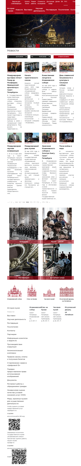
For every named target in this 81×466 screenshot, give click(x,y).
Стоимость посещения (41, 2)
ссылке (10, 413)
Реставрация (51, 10)
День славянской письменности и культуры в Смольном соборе (66, 80)
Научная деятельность (39, 10)
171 (34, 202)
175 (43, 202)
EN (62, 1)
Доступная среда (50, 2)
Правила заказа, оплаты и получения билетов (17, 358)
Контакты (74, 10)
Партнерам (11, 334)
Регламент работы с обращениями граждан (17, 385)
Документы (12, 380)
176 (47, 202)
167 (20, 202)
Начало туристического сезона (31, 78)
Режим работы (33, 2)
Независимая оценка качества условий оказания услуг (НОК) (16, 393)
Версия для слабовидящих (16, 2)
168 (23, 202)
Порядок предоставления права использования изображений (16, 373)
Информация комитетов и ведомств (17, 339)
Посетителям (63, 10)
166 (16, 202)
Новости (19, 10)
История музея (10, 10)
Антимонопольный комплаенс (15, 352)
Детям (57, 1)
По (32, 56)
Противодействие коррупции (14, 346)
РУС (65, 1)
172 (37, 202)
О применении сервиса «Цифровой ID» (17, 364)
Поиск (75, 1)
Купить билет (27, 2)
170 (31, 202)
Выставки (28, 10)
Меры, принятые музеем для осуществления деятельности (17, 401)
